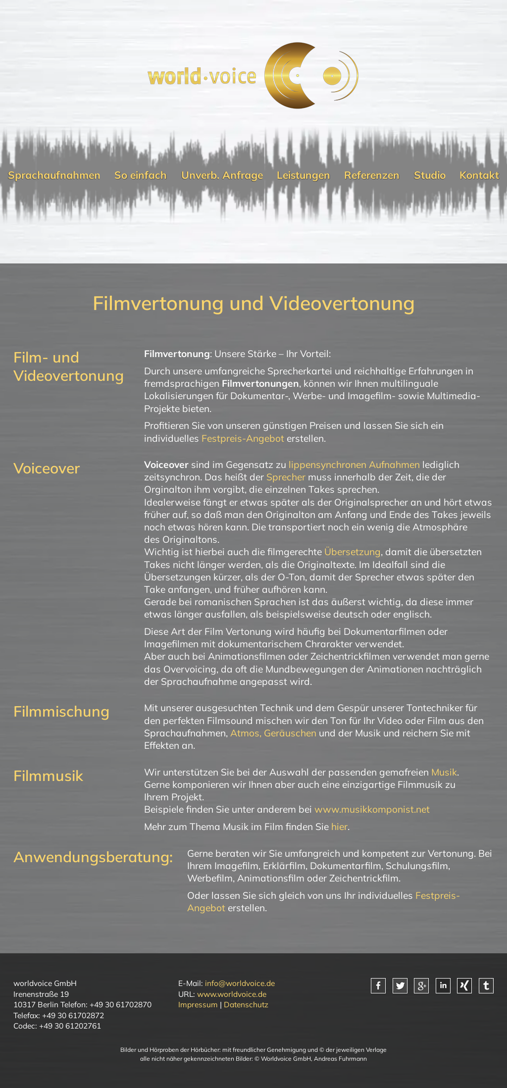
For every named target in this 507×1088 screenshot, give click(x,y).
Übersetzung (352, 552)
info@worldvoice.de (240, 983)
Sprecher (285, 477)
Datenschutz (246, 1004)
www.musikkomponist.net (372, 809)
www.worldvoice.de (231, 994)
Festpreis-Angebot (243, 438)
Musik (444, 772)
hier (339, 826)
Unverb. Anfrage (222, 174)
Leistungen (303, 174)
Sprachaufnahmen (54, 174)
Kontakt (479, 174)
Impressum (198, 1004)
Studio (430, 174)
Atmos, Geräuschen (273, 733)
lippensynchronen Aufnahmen (354, 464)
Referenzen (372, 174)
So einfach (140, 174)
